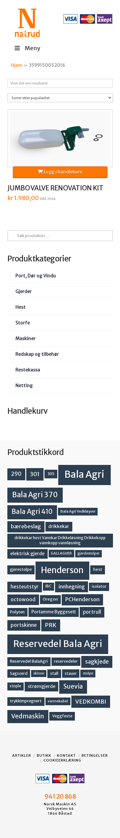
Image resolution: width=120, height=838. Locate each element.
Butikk (44, 755)
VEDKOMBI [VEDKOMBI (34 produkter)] (90, 701)
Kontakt (66, 755)
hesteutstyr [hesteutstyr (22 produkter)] (25, 587)
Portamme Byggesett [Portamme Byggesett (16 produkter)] (53, 612)
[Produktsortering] (60, 97)
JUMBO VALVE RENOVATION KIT (55, 188)
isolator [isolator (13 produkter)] (99, 586)
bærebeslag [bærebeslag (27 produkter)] (26, 526)
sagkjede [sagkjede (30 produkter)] (97, 661)
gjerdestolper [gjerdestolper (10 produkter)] (88, 553)
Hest (20, 307)
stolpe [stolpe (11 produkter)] (88, 673)
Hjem (16, 65)
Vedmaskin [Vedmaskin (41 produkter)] (27, 716)
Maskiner (25, 338)
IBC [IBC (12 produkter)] (48, 586)
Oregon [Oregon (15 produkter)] (50, 599)
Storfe (22, 323)
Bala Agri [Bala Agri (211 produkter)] (84, 474)
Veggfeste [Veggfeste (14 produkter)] (62, 716)
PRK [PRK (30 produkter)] (50, 625)
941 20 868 (60, 796)
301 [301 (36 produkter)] (35, 474)
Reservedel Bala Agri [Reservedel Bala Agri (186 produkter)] (57, 644)
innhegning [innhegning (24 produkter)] (72, 586)
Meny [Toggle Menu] (27, 48)
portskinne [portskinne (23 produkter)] (24, 625)
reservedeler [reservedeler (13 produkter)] (66, 661)
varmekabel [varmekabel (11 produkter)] (58, 701)
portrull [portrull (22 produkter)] (92, 612)
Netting (24, 385)
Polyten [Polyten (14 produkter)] (17, 612)
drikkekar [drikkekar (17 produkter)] (58, 526)
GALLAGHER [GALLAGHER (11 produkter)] (61, 553)
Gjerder (23, 291)
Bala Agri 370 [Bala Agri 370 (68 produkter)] (35, 494)
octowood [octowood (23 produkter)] (23, 599)
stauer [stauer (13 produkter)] (71, 673)
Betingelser (95, 755)
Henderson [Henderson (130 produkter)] (62, 570)
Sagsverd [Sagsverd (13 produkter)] (19, 673)
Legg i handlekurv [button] (60, 172)
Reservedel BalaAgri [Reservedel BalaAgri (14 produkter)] (29, 661)
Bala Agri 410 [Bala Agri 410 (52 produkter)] (32, 511)
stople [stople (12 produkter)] (15, 686)
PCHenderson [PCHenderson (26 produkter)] (82, 599)
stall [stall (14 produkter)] (54, 673)
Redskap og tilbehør (37, 354)
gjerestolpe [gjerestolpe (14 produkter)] (21, 569)
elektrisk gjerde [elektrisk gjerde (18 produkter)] (27, 553)
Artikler (21, 755)
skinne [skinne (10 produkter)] (38, 673)
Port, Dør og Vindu (35, 276)
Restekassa (27, 370)
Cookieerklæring (62, 760)
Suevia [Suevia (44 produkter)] (73, 686)
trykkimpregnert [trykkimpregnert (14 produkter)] (26, 700)
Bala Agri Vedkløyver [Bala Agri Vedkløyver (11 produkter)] (77, 511)
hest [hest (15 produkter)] (97, 569)
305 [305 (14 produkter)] (50, 473)
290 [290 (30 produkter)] (16, 473)
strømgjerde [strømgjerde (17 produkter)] (41, 686)
